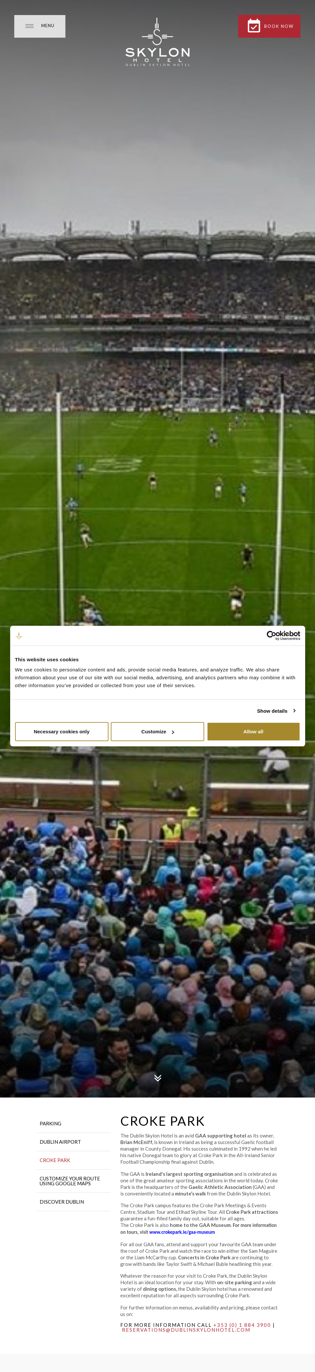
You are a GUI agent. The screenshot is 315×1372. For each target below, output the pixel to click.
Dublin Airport (60, 1142)
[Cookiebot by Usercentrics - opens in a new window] (271, 635)
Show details (272, 710)
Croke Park (55, 1160)
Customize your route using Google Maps (70, 1180)
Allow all (254, 731)
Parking (50, 1123)
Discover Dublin (62, 1202)
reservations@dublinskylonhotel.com (186, 1330)
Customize (157, 731)
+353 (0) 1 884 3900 (242, 1325)
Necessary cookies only (61, 731)
